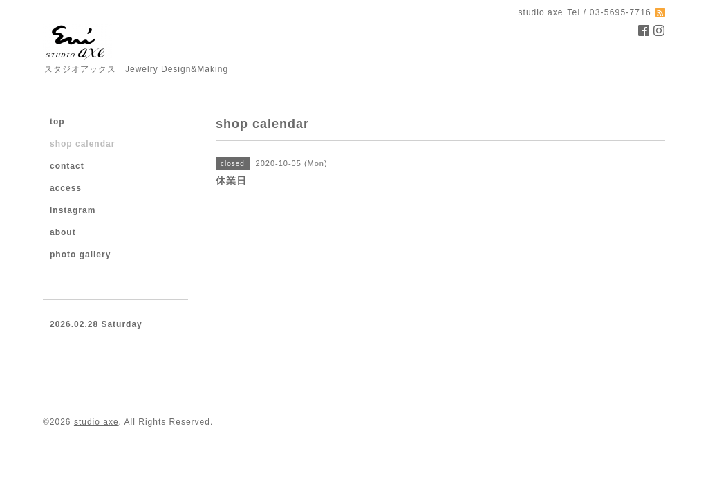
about (63, 232)
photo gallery (80, 254)
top (57, 122)
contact (67, 166)
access (66, 188)
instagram (72, 210)
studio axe (96, 422)
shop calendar (82, 144)
